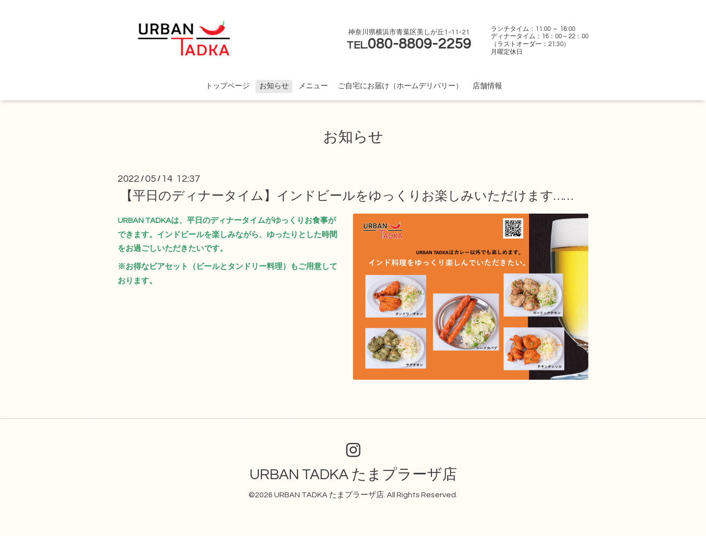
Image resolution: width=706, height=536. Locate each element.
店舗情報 (487, 86)
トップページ (227, 86)
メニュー (313, 86)
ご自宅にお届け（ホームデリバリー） (400, 86)
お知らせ (274, 86)
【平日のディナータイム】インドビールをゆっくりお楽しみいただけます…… (346, 196)
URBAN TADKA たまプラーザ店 (353, 474)
